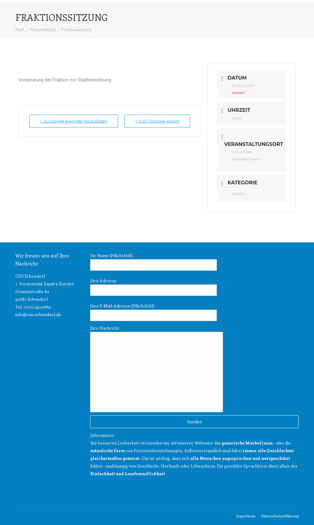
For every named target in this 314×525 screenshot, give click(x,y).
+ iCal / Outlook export (157, 121)
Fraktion (239, 193)
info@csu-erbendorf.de (38, 314)
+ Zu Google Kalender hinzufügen (73, 121)
